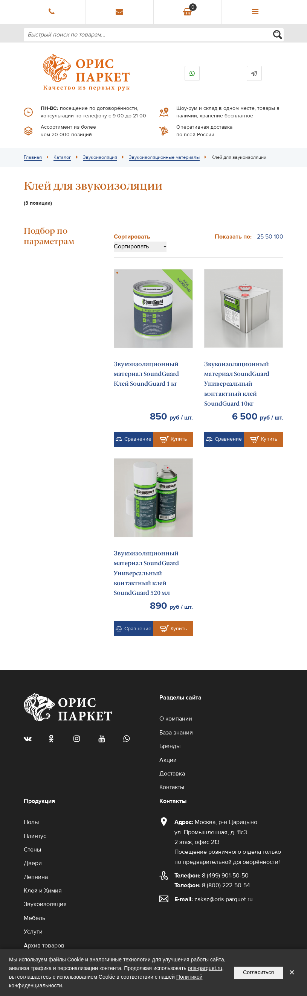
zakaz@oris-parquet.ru (223, 899)
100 (278, 236)
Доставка (172, 773)
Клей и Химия (43, 890)
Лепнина (36, 877)
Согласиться (258, 972)
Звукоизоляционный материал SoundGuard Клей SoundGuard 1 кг (146, 374)
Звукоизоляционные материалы (164, 157)
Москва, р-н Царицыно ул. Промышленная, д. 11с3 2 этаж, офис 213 (215, 832)
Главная (33, 157)
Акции (168, 760)
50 (268, 236)
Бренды (169, 746)
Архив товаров (44, 945)
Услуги (33, 931)
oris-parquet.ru (205, 968)
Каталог (62, 157)
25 (260, 236)
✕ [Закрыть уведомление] (292, 972)
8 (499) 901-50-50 (211, 875)
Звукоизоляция (100, 157)
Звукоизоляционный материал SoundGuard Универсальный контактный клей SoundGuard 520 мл (146, 573)
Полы (31, 822)
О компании (175, 718)
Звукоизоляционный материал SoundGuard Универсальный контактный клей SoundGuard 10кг (236, 384)
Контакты (171, 787)
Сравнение (133, 439)
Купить (173, 439)
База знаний (176, 732)
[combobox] (154, 34)
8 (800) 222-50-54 (212, 885)
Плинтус (35, 836)
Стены (32, 849)
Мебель (34, 918)
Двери (33, 863)
